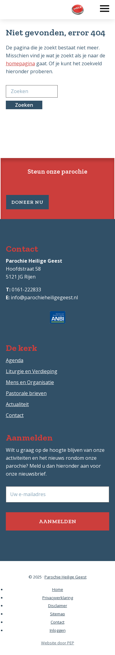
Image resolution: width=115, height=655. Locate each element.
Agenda (14, 360)
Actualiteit (17, 404)
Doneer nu (27, 202)
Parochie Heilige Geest (65, 577)
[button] (101, 7)
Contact (15, 415)
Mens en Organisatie (30, 382)
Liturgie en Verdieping (31, 371)
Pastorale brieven (26, 393)
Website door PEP (57, 643)
